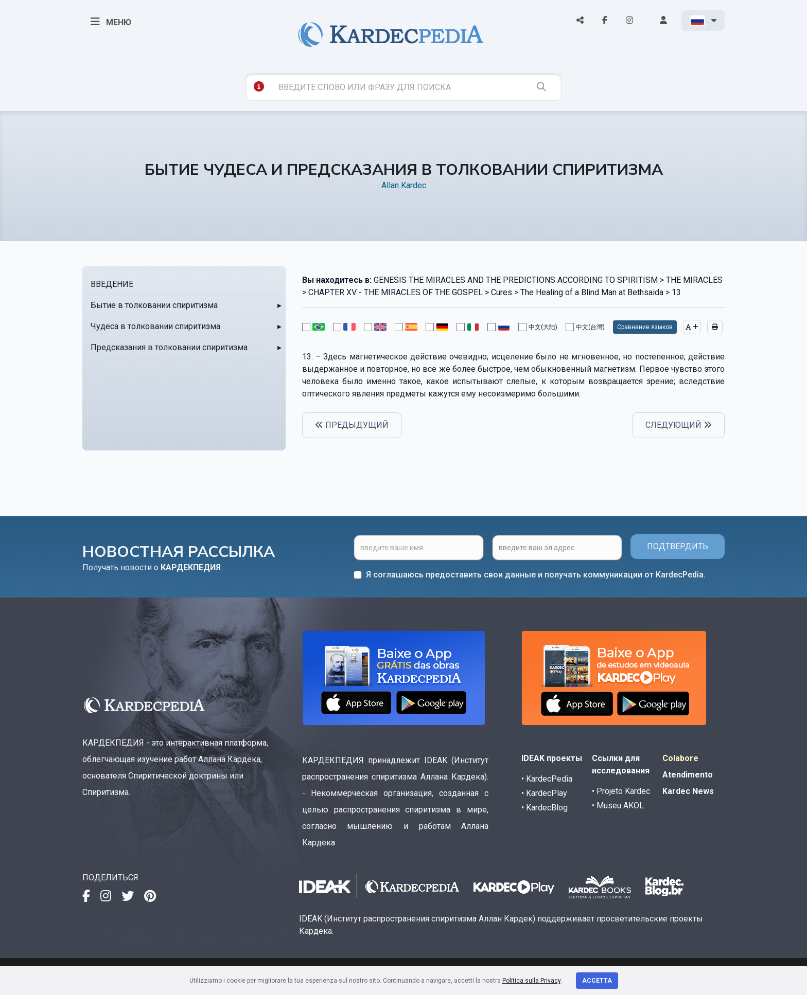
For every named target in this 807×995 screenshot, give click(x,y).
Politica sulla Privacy (531, 980)
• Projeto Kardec (621, 791)
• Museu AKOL (618, 805)
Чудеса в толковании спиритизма (155, 326)
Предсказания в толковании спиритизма (169, 347)
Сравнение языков (645, 327)
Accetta (597, 980)
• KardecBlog (544, 807)
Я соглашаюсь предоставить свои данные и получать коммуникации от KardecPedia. (536, 575)
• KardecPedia (546, 779)
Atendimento (687, 775)
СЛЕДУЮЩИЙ (678, 425)
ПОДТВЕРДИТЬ (677, 546)
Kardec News (688, 791)
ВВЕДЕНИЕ (112, 284)
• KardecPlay (544, 793)
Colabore (680, 758)
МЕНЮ (111, 21)
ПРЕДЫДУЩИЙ (352, 425)
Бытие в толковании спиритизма (154, 305)
